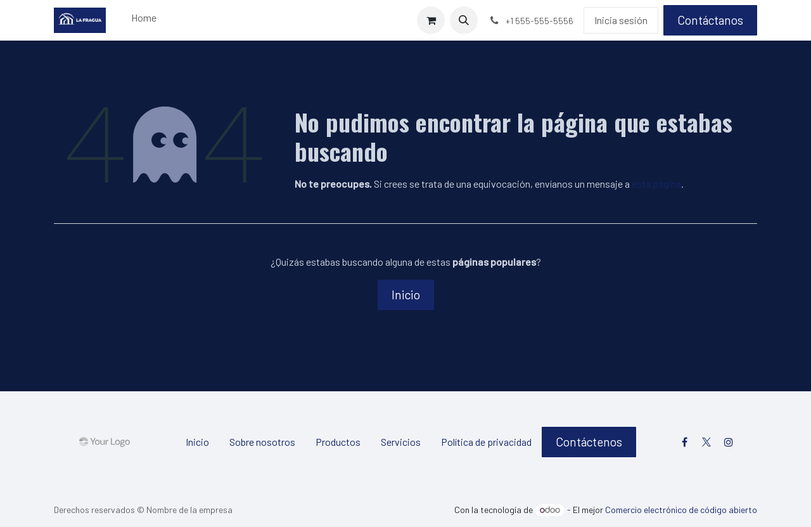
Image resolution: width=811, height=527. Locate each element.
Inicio (406, 294)
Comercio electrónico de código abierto (681, 509)
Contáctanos (710, 20)
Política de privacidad (486, 442)
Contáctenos (589, 441)
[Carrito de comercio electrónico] (431, 20)
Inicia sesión (621, 20)
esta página (656, 184)
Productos (338, 442)
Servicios (401, 442)
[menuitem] (144, 20)
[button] (464, 20)
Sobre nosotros (262, 442)
